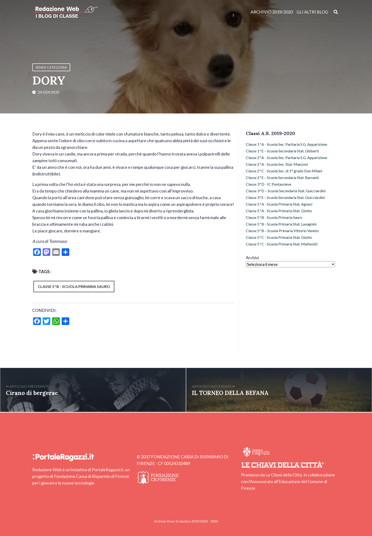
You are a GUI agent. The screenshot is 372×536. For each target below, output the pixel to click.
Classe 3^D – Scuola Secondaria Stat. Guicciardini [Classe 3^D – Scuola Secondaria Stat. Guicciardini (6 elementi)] (286, 190)
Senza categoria (51, 67)
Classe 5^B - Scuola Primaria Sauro (74, 286)
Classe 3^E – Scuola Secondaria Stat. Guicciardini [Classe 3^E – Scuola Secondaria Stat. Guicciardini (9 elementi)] (285, 197)
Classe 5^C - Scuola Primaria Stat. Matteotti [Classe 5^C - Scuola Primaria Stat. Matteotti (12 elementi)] (281, 244)
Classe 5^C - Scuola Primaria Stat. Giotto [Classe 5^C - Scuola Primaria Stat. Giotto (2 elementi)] (279, 237)
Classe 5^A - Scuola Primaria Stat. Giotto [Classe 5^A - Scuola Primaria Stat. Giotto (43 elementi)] (279, 210)
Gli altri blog (312, 11)
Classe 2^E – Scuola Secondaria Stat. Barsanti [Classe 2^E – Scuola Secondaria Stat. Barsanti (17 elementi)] (282, 177)
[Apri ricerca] (336, 11)
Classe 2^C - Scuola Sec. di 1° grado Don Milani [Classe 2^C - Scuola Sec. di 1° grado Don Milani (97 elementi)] (284, 171)
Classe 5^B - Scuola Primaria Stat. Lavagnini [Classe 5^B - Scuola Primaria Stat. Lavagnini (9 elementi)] (281, 224)
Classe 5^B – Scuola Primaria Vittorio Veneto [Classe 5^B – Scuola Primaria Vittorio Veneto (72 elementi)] (282, 230)
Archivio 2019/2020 (272, 11)
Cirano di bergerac (32, 393)
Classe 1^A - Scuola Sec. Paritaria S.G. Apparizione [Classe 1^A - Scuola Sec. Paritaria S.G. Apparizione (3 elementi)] (286, 144)
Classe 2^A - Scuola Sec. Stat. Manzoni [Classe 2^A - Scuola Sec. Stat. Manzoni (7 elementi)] (277, 164)
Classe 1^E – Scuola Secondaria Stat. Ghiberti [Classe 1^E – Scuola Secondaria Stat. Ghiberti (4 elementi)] (282, 151)
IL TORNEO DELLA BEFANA (230, 393)
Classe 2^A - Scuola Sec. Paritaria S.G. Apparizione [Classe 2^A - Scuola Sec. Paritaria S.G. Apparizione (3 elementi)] (286, 157)
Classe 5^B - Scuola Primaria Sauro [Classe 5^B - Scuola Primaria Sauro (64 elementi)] (274, 217)
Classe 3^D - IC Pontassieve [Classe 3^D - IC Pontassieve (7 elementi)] (268, 184)
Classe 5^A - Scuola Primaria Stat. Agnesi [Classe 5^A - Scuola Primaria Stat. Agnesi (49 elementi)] (279, 204)
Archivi (252, 257)
